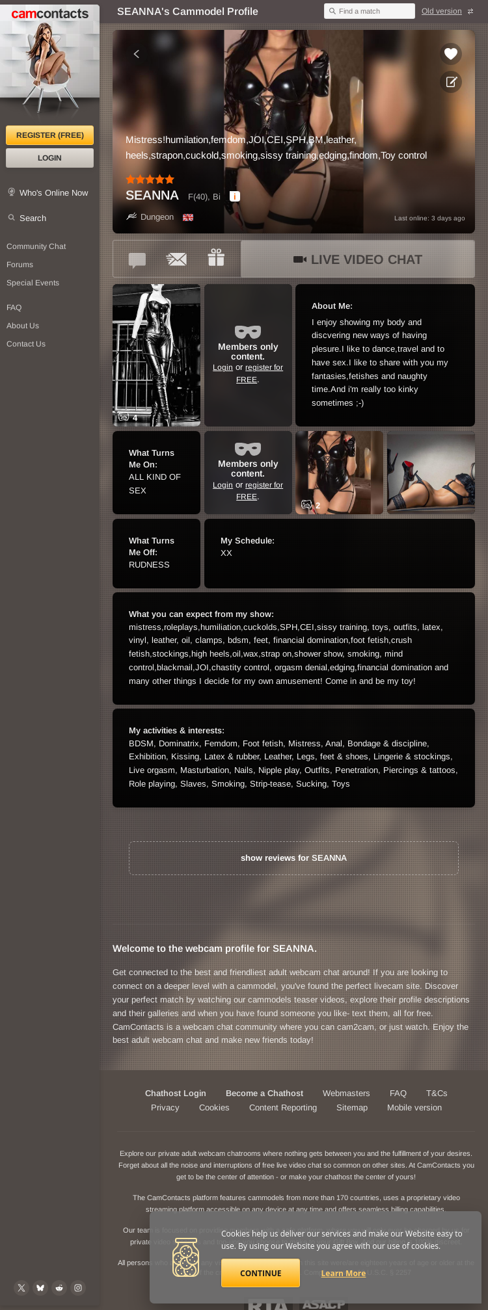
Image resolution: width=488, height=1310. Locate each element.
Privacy (165, 1107)
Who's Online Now (54, 193)
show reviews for (294, 858)
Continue (260, 1273)
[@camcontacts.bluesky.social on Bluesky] (40, 1288)
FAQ (14, 307)
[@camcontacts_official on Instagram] (78, 1288)
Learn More (343, 1273)
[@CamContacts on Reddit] (59, 1288)
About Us (23, 325)
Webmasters (346, 1093)
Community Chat (36, 246)
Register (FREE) (50, 135)
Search (33, 218)
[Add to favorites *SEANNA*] (451, 54)
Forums (20, 264)
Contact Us (26, 343)
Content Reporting (283, 1107)
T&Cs (437, 1093)
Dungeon (150, 217)
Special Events (33, 282)
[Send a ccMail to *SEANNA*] (177, 259)
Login (50, 158)
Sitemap (352, 1107)
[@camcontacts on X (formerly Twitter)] (21, 1288)
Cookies (214, 1107)
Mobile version (414, 1107)
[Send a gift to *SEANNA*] (216, 259)
